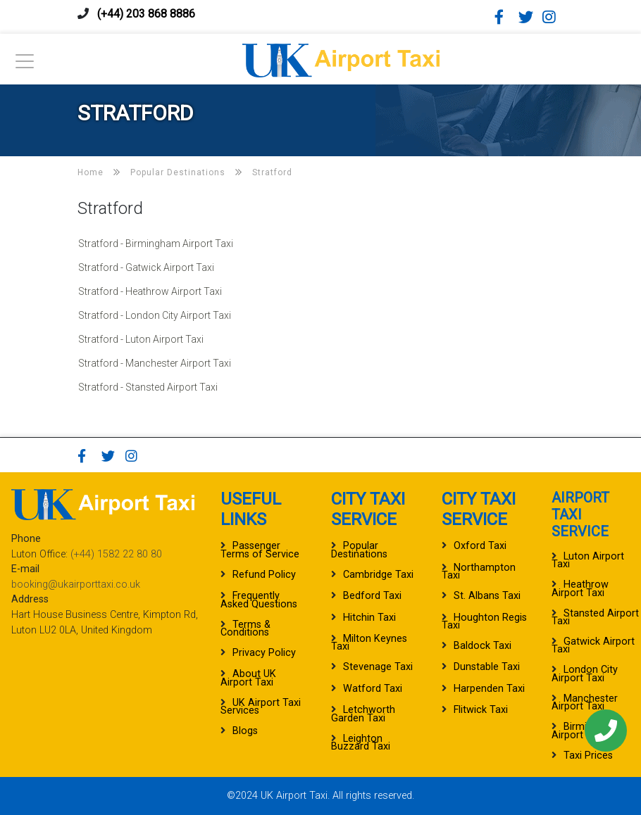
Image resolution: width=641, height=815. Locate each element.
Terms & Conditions (245, 628)
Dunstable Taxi (487, 667)
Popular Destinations (359, 550)
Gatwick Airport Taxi (593, 645)
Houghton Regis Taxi (484, 621)
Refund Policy (264, 575)
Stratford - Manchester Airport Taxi (154, 363)
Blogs (245, 731)
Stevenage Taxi (378, 667)
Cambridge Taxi (378, 575)
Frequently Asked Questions (258, 599)
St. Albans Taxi (487, 596)
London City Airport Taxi (585, 673)
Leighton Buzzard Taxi (360, 742)
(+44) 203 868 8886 (146, 13)
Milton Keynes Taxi (369, 642)
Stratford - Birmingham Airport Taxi (155, 243)
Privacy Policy (264, 653)
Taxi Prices (588, 756)
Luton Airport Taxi (588, 560)
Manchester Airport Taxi (585, 702)
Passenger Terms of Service (259, 550)
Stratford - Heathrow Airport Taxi (150, 291)
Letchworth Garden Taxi (363, 714)
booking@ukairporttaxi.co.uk (75, 584)
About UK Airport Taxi (248, 678)
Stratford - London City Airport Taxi (154, 315)
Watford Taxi (372, 689)
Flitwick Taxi (481, 710)
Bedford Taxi (372, 596)
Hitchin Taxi (369, 618)
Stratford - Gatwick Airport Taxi (146, 267)
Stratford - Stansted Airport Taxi (148, 387)
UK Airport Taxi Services (260, 706)
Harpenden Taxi (489, 689)
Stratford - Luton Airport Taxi (141, 339)
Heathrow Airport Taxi (580, 588)
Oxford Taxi (480, 546)
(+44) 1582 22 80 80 (116, 554)
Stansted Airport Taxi (595, 617)
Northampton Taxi (479, 571)
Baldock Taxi (482, 646)
